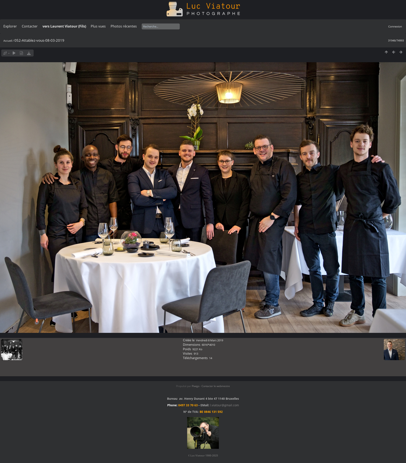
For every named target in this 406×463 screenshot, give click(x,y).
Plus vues (98, 26)
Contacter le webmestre (216, 386)
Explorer (10, 26)
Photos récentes (124, 26)
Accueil (7, 41)
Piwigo (195, 386)
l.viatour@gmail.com (224, 405)
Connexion (395, 26)
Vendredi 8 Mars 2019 (209, 340)
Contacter (30, 26)
